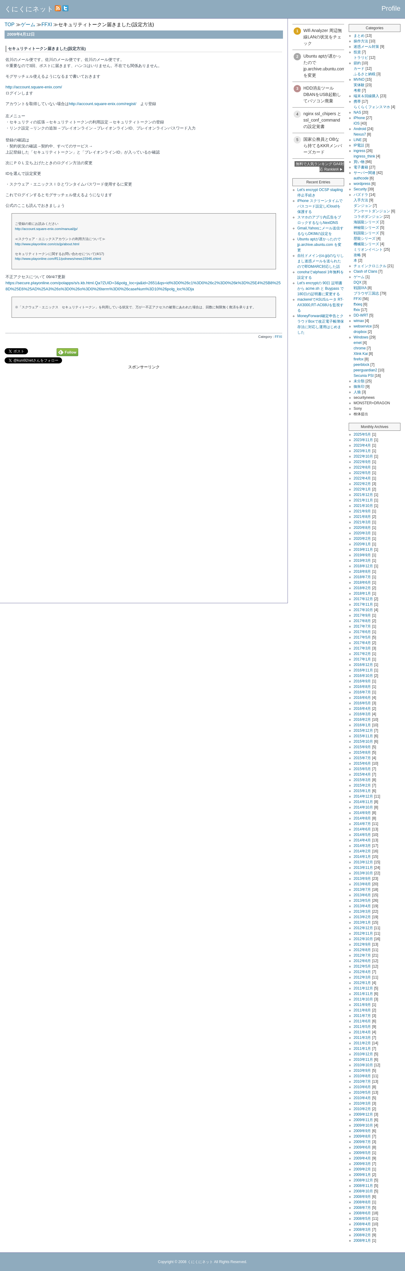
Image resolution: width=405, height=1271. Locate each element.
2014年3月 (362, 846)
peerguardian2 (365, 370)
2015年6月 (362, 763)
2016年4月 (362, 708)
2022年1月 (362, 489)
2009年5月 (362, 1153)
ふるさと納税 (364, 74)
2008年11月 (363, 1186)
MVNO (359, 79)
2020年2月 (362, 538)
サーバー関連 (364, 173)
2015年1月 (362, 791)
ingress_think (364, 156)
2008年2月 (362, 1235)
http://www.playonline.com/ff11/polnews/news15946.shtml (58, 258)
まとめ (359, 36)
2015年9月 (362, 747)
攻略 (357, 255)
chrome (360, 348)
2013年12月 (363, 862)
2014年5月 (362, 835)
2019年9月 (362, 555)
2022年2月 (362, 484)
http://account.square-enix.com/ (33, 87)
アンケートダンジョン (372, 211)
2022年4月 (362, 478)
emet (358, 343)
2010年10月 (363, 1065)
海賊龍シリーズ (366, 222)
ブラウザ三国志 (366, 293)
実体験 (359, 85)
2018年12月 (363, 566)
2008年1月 (362, 1240)
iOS (357, 123)
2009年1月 (362, 1175)
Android (360, 129)
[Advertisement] (144, 412)
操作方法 (361, 41)
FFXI (278, 336)
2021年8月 (362, 517)
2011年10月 (363, 999)
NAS (357, 112)
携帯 (357, 101)
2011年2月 (362, 1043)
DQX (357, 282)
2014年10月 (363, 807)
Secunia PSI (364, 376)
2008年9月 (362, 1197)
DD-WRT (361, 315)
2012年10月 (363, 939)
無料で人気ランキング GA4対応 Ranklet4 (320, 167)
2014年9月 (362, 813)
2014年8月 (362, 818)
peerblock (361, 365)
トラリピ (361, 57)
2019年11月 (363, 549)
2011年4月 (362, 1032)
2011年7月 (362, 1016)
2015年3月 (362, 780)
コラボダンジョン (368, 216)
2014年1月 (362, 857)
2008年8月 (362, 1202)
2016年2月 (362, 719)
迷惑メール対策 (366, 46)
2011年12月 (363, 988)
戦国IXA (360, 288)
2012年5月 (362, 966)
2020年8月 (362, 528)
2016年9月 (362, 681)
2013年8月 (362, 884)
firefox (359, 359)
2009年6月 (362, 1147)
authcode (361, 178)
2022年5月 (362, 473)
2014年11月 (363, 802)
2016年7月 (362, 692)
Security (360, 189)
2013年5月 (362, 900)
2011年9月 (362, 1005)
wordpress (362, 184)
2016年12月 (363, 665)
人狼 (357, 392)
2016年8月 (362, 687)
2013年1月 (362, 922)
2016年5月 (362, 703)
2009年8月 (362, 1136)
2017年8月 (362, 621)
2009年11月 (363, 1120)
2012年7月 (362, 955)
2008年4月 (362, 1224)
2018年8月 (362, 571)
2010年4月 (362, 1098)
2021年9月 (362, 511)
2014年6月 (362, 829)
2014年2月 (362, 851)
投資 (357, 52)
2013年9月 (362, 878)
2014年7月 (362, 824)
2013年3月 (362, 911)
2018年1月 (362, 593)
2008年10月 (363, 1191)
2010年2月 (362, 1109)
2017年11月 (363, 604)
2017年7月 (362, 626)
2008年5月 (362, 1218)
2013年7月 (362, 889)
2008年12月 (363, 1180)
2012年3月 (362, 977)
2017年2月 (362, 654)
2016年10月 (363, 676)
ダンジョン (363, 206)
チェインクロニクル (370, 266)
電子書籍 (361, 167)
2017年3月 (362, 648)
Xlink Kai (361, 354)
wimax (359, 321)
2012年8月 (362, 950)
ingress (359, 151)
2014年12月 (363, 796)
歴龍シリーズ (364, 238)
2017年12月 (363, 599)
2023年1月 (362, 451)
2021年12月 (363, 495)
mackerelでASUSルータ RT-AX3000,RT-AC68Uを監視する (320, 305)
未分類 (359, 381)
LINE (358, 140)
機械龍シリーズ (366, 244)
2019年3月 (362, 560)
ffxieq (358, 304)
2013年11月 (363, 868)
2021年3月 (362, 522)
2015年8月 (362, 752)
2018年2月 (362, 588)
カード (359, 68)
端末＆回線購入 (366, 96)
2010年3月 (362, 1103)
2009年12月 (363, 1114)
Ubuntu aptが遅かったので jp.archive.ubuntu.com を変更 (319, 244)
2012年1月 (362, 983)
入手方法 (361, 200)
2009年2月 (362, 1169)
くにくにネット (29, 9)
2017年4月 (362, 643)
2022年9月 (362, 462)
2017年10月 (363, 610)
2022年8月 (362, 467)
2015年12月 (363, 730)
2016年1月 (362, 725)
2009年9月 (362, 1131)
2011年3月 (362, 1038)
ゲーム (359, 277)
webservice (363, 326)
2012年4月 (362, 972)
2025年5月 (362, 434)
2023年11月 (363, 440)
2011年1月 (362, 1048)
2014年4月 (362, 840)
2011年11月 (363, 994)
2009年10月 (363, 1125)
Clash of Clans (365, 271)
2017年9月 (362, 615)
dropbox (360, 332)
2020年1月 (362, 544)
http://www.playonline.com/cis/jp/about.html (47, 244)
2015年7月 (362, 758)
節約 (357, 63)
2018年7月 (362, 577)
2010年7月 (362, 1081)
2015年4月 (362, 774)
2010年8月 (362, 1076)
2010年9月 (362, 1070)
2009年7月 (362, 1142)
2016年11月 (363, 670)
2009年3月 (362, 1164)
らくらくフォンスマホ (372, 107)
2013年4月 (362, 906)
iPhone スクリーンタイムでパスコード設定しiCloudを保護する (320, 206)
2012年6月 (362, 961)
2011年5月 (362, 1027)
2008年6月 (362, 1213)
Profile (391, 8)
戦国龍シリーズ (366, 233)
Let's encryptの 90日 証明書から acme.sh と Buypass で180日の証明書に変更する (320, 288)
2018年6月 (362, 582)
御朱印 (359, 386)
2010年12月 (363, 1054)
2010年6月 (362, 1087)
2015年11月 (363, 736)
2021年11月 (363, 500)
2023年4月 (362, 445)
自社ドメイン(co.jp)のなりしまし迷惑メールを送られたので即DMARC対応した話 (320, 261)
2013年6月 (362, 895)
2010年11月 (363, 1059)
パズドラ (361, 195)
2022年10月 (363, 456)
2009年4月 (362, 1158)
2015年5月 (362, 769)
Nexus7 (360, 134)
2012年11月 (363, 933)
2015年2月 (362, 785)
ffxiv (357, 310)
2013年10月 (363, 873)
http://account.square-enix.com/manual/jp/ (46, 229)
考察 (357, 90)
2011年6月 (362, 1021)
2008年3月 (362, 1229)
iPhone (359, 118)
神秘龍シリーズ (366, 227)
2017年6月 (362, 632)
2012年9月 (362, 944)
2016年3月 (362, 714)
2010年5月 (362, 1092)
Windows (361, 337)
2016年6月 (362, 698)
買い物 (359, 162)
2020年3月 (362, 533)
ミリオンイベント (368, 249)
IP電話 (359, 145)
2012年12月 (363, 928)
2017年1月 (362, 659)
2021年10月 (363, 506)
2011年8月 (362, 1010)
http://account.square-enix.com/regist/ (102, 103)
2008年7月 (362, 1208)
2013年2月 (362, 917)
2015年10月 (363, 741)
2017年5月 (362, 637)
